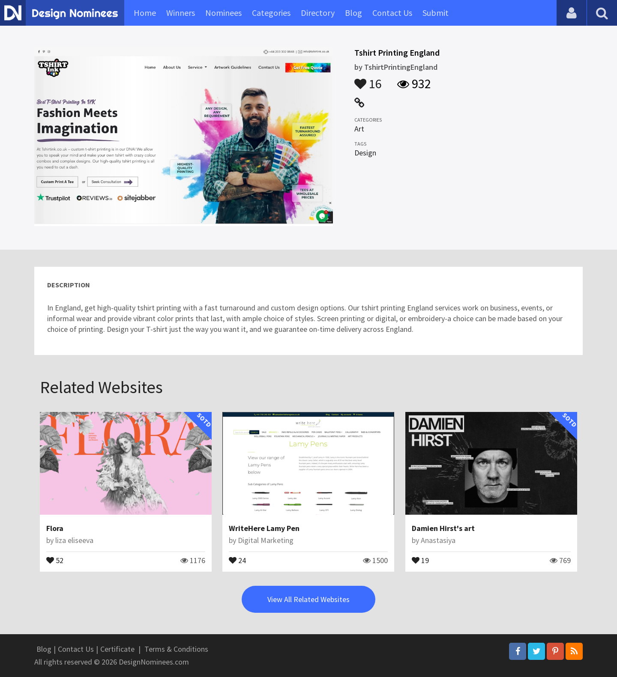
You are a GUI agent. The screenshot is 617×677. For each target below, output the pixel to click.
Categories (271, 12)
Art (359, 129)
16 (368, 79)
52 (54, 559)
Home (145, 12)
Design (365, 153)
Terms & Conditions (176, 649)
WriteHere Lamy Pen (264, 528)
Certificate (117, 649)
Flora (54, 528)
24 (237, 559)
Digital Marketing (266, 540)
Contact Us (392, 12)
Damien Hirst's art (443, 528)
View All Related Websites (308, 599)
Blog (353, 12)
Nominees (223, 12)
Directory (318, 12)
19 (420, 559)
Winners (180, 12)
